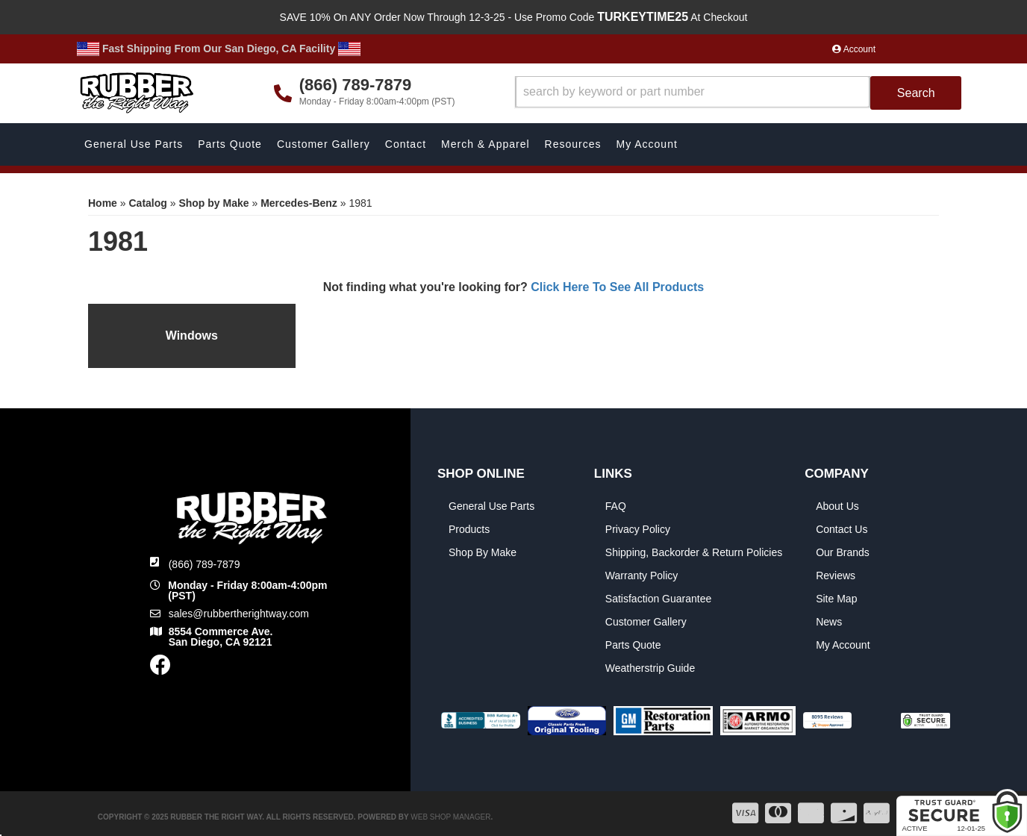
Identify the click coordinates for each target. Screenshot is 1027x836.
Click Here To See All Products (617, 287)
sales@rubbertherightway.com (239, 613)
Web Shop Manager (450, 817)
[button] (738, 93)
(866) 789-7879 (204, 564)
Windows (192, 335)
